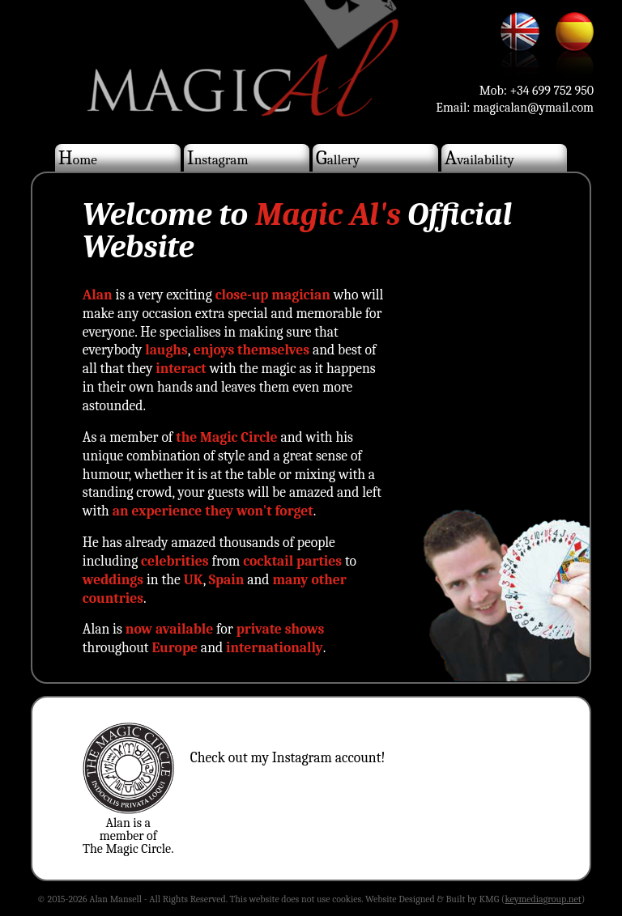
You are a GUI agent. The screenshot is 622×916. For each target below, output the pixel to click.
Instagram (218, 157)
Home (77, 157)
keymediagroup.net (543, 899)
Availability (479, 157)
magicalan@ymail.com (533, 107)
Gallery (338, 157)
